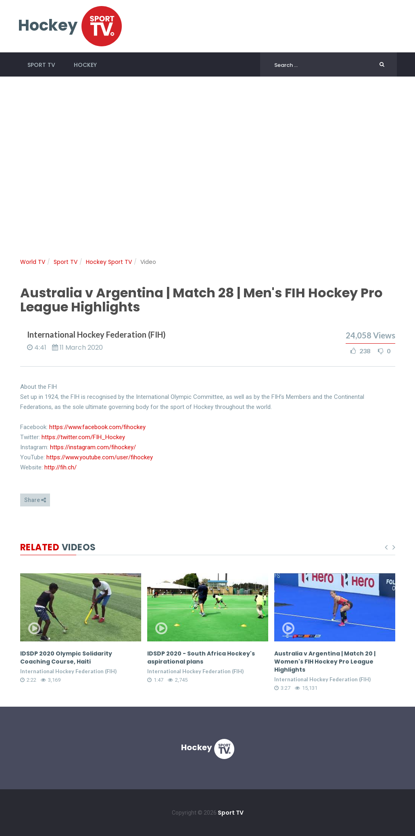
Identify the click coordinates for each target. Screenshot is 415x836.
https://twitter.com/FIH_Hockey (83, 437)
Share (35, 500)
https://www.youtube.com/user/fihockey (99, 457)
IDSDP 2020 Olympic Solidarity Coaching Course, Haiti (66, 657)
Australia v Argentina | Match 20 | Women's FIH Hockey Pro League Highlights (324, 661)
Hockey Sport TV (109, 262)
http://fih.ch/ (60, 467)
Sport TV (41, 65)
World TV (32, 262)
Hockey (85, 65)
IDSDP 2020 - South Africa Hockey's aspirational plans (201, 657)
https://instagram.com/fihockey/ (93, 447)
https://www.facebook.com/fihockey (97, 427)
